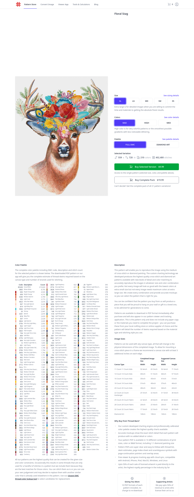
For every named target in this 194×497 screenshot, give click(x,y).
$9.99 (146, 166)
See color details (171, 117)
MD (146, 101)
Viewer (63, 4)
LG (133, 101)
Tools (81, 4)
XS (173, 101)
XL (120, 101)
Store (30, 4)
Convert (47, 4)
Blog (96, 4)
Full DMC (130, 144)
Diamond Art (163, 144)
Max (125, 123)
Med (169, 123)
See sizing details (171, 95)
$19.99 (147, 180)
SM (160, 101)
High (146, 123)
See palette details (170, 139)
